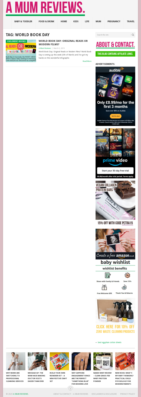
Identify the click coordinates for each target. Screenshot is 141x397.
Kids (75, 21)
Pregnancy (114, 21)
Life (87, 21)
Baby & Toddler (23, 21)
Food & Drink (46, 21)
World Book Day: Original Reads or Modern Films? (63, 42)
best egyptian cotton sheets (109, 342)
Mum (98, 21)
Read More (87, 61)
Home (64, 21)
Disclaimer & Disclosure (104, 394)
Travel (131, 21)
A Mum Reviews (45, 48)
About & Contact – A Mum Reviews (70, 394)
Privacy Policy (127, 394)
